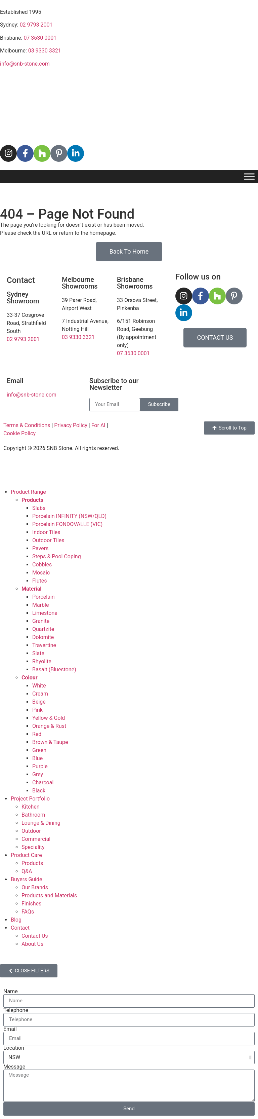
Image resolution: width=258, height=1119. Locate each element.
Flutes (39, 580)
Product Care (26, 855)
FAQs (28, 911)
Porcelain (43, 597)
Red (36, 734)
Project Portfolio (30, 798)
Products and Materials (49, 895)
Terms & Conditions (26, 425)
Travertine (44, 645)
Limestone (44, 613)
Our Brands (35, 887)
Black (38, 790)
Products (32, 863)
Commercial (36, 839)
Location (13, 1048)
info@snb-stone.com (25, 64)
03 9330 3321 (44, 50)
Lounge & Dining (41, 823)
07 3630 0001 (40, 38)
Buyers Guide (26, 879)
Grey (37, 774)
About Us (32, 944)
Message (14, 1067)
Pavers (40, 548)
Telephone (15, 1010)
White (39, 685)
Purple (40, 766)
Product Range (28, 492)
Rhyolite (41, 661)
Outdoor (31, 831)
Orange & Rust (49, 726)
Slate (38, 653)
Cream (40, 694)
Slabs (38, 508)
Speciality (33, 847)
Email (10, 1029)
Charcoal (42, 782)
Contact (20, 928)
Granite (40, 621)
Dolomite (43, 637)
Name (10, 991)
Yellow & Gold (48, 718)
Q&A (27, 871)
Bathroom (33, 815)
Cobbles (42, 564)
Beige (39, 702)
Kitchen (31, 807)
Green (39, 750)
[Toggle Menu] (249, 176)
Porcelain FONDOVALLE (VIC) (67, 524)
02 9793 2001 (36, 25)
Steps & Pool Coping (56, 556)
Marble (40, 605)
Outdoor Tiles (48, 540)
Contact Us (35, 936)
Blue (37, 758)
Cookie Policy (19, 433)
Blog (16, 920)
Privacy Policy (70, 425)
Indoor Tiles (46, 532)
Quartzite (43, 629)
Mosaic (41, 572)
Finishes (31, 903)
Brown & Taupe (50, 742)
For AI (98, 425)
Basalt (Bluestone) (54, 669)
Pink (37, 710)
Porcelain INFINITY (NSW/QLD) (69, 516)
